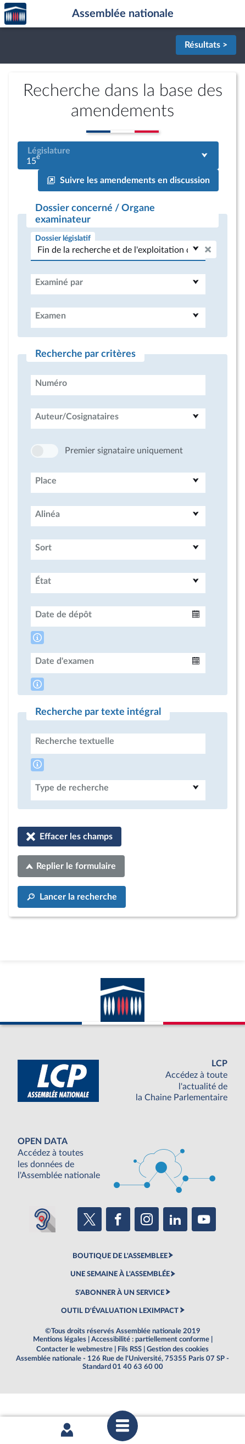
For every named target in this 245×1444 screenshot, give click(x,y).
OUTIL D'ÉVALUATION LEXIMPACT (120, 1343)
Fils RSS (130, 1382)
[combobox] (118, 155)
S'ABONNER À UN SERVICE (119, 1325)
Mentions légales (59, 1372)
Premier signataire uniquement (124, 483)
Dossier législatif (63, 238)
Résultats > (206, 45)
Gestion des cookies (178, 1382)
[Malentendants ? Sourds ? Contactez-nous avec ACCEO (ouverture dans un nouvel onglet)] (42, 1252)
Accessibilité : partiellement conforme (150, 1372)
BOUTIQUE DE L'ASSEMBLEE (120, 1289)
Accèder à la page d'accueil (15, 14)
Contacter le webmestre (74, 1382)
